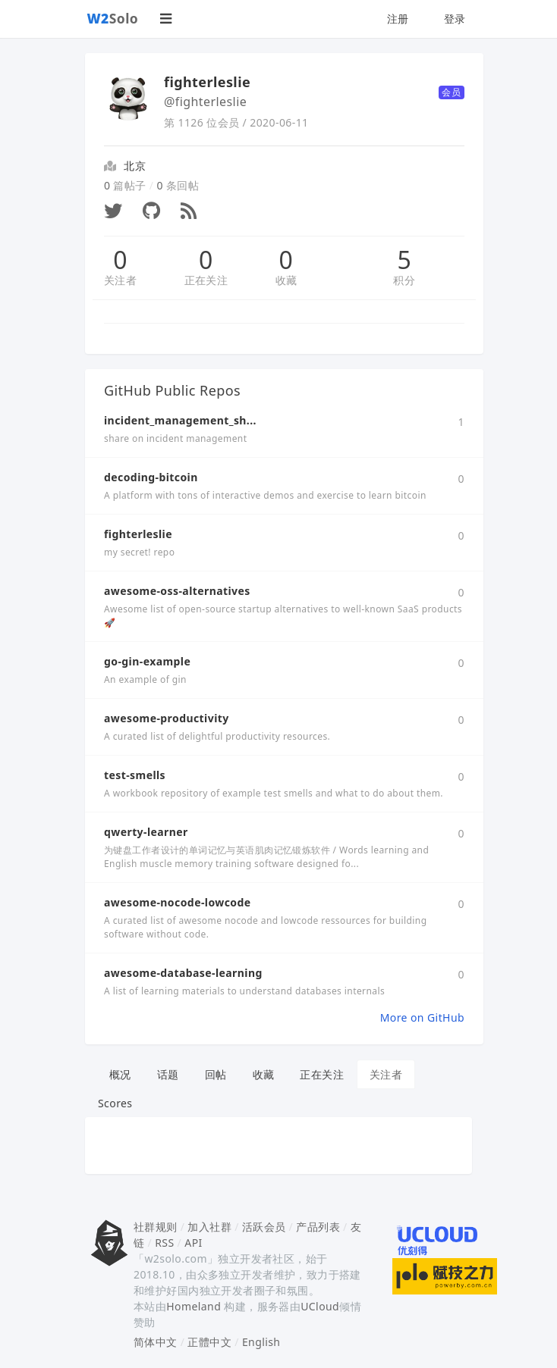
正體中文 (209, 1342)
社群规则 (156, 1226)
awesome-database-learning (183, 973)
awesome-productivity (166, 718)
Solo (113, 18)
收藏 (286, 280)
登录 (455, 18)
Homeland (193, 1306)
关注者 (120, 280)
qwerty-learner (146, 832)
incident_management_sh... (180, 420)
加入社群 (209, 1226)
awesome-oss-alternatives (177, 591)
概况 (120, 1074)
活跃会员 (264, 1226)
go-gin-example (147, 661)
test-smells (134, 775)
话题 (168, 1074)
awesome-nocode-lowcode (177, 902)
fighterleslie (138, 534)
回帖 (216, 1074)
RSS (164, 1242)
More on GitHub (422, 1017)
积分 (404, 280)
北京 (135, 165)
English (261, 1342)
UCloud (320, 1306)
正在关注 (206, 280)
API (193, 1242)
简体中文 (156, 1342)
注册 (398, 18)
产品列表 (318, 1226)
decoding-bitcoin (151, 477)
